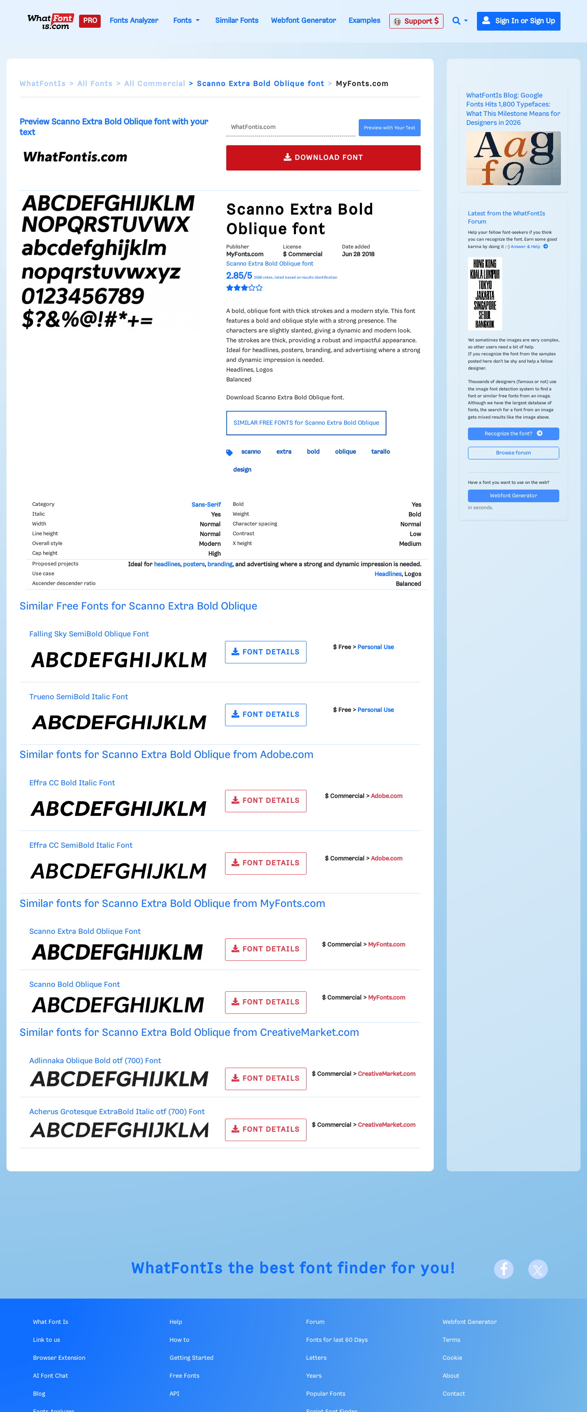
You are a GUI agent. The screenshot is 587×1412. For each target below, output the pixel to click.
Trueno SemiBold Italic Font (78, 697)
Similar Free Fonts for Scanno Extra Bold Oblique (138, 606)
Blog (39, 1394)
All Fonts (95, 84)
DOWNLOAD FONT (323, 157)
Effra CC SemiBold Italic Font (80, 845)
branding (219, 564)
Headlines (388, 574)
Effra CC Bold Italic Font (72, 783)
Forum (315, 1322)
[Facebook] (504, 1269)
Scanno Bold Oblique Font (74, 985)
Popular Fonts (325, 1394)
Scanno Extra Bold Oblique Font (85, 931)
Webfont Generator (303, 20)
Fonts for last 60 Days (337, 1340)
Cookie (452, 1358)
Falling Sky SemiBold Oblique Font (89, 634)
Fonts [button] (183, 20)
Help (176, 1322)
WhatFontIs (43, 84)
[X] (538, 1269)
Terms (451, 1340)
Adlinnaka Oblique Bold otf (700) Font (95, 1061)
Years (314, 1376)
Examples (364, 20)
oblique (345, 452)
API (174, 1394)
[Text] (290, 127)
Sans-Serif (206, 505)
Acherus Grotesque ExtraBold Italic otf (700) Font (117, 1112)
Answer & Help (529, 246)
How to (180, 1340)
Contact (454, 1394)
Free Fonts (184, 1376)
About (451, 1376)
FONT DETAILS (266, 651)
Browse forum (513, 453)
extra (283, 452)
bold (313, 452)
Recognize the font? (514, 433)
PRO (90, 20)
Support (416, 21)
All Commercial (154, 84)
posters (194, 564)
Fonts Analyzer (134, 20)
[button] (460, 21)
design (242, 470)
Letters (316, 1358)
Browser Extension (59, 1358)
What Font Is (50, 1322)
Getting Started (192, 1358)
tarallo (380, 452)
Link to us (46, 1340)
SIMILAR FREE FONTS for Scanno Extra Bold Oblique (306, 423)
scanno (251, 452)
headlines (167, 564)
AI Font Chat (50, 1376)
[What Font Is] (50, 21)
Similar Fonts (236, 20)
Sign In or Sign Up (518, 21)
